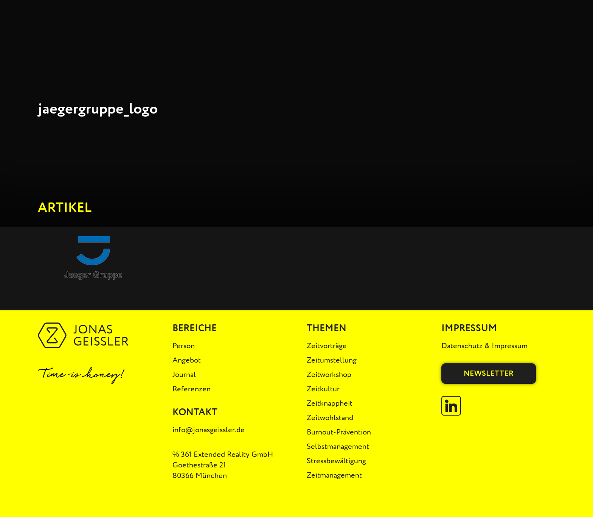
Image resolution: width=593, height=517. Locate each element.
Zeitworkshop (329, 374)
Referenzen (191, 389)
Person (183, 345)
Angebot (186, 360)
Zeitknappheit (329, 403)
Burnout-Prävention (339, 432)
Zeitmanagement (334, 475)
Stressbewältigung (336, 461)
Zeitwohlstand (330, 417)
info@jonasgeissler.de (208, 429)
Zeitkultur (323, 389)
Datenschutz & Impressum (484, 345)
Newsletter (489, 373)
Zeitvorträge (327, 345)
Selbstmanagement (338, 446)
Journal (184, 374)
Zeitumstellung (332, 360)
